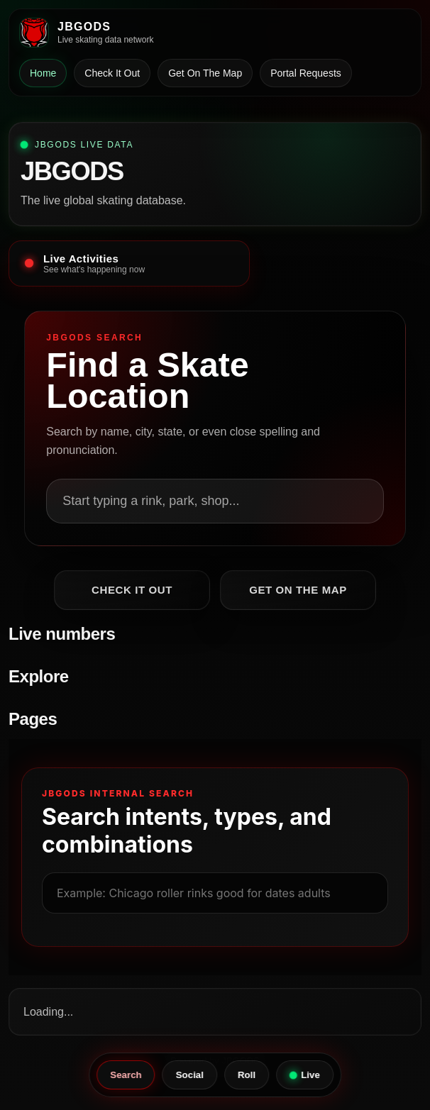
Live (304, 1075)
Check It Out (112, 73)
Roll (246, 1075)
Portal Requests (305, 73)
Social (190, 1075)
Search (125, 1075)
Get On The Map (205, 73)
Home (43, 73)
